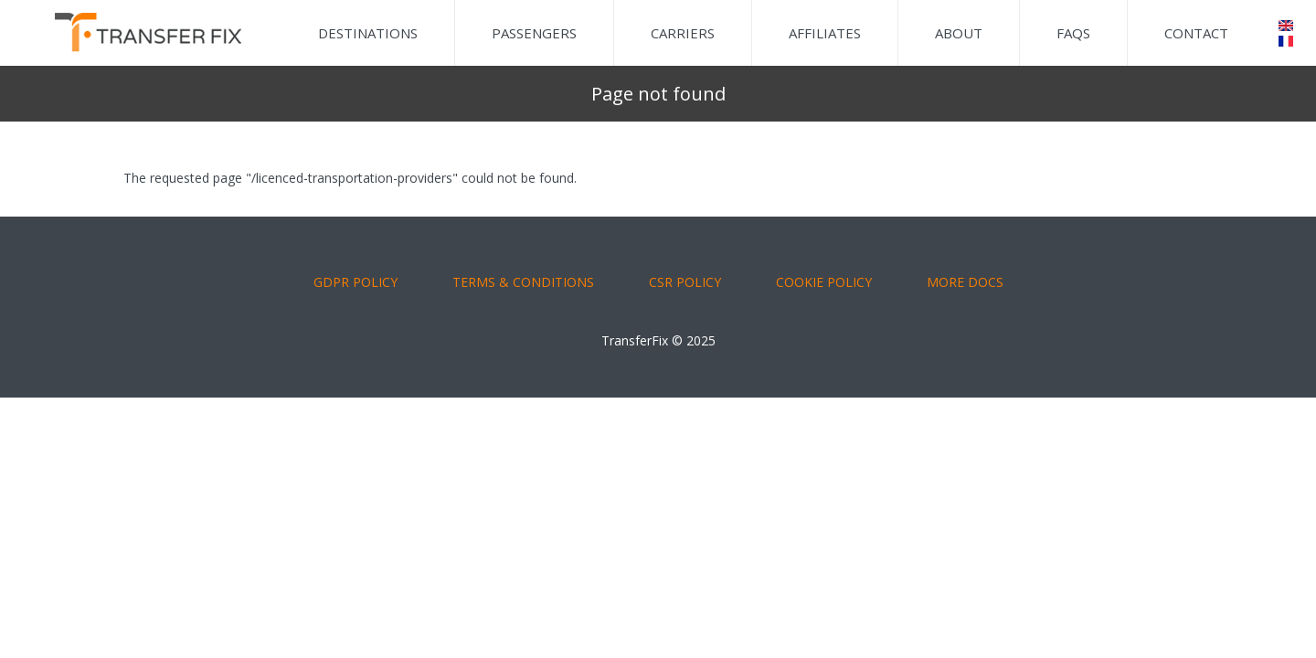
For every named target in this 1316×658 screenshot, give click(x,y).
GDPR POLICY (355, 282)
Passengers (534, 33)
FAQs (1073, 33)
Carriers (683, 33)
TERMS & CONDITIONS (523, 282)
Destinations (368, 33)
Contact (1196, 33)
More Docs (965, 282)
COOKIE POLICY (824, 282)
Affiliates (825, 33)
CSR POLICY (685, 282)
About (958, 33)
